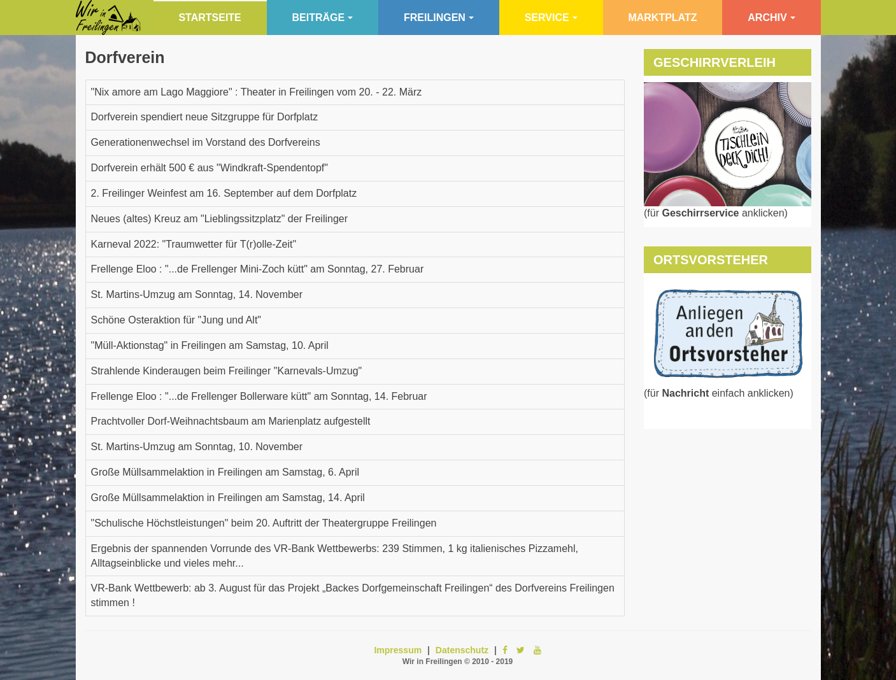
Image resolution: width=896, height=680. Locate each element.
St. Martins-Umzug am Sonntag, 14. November (197, 294)
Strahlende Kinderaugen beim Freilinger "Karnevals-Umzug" (226, 370)
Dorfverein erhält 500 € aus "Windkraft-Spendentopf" (209, 167)
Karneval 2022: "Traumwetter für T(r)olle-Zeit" (194, 244)
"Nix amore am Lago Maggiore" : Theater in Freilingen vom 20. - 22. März (256, 92)
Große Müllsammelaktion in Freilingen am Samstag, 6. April (225, 472)
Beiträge (322, 17)
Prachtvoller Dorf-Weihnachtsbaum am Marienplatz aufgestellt (231, 421)
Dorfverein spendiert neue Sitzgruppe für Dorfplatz (204, 116)
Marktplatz (662, 17)
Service (551, 17)
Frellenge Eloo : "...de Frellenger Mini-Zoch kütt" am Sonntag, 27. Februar (257, 269)
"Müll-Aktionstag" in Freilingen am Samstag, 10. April (210, 345)
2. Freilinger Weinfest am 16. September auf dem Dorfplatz (224, 193)
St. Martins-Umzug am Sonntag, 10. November (197, 446)
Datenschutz (462, 650)
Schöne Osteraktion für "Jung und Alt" (176, 320)
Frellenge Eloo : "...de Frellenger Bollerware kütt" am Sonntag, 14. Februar (259, 396)
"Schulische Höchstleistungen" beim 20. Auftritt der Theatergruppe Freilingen (264, 523)
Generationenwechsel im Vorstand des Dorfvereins (205, 142)
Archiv (771, 17)
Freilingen (439, 17)
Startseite (209, 17)
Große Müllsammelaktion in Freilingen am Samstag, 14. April (228, 497)
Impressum (398, 650)
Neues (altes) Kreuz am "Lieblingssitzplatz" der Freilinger (219, 218)
